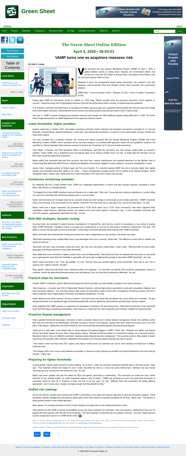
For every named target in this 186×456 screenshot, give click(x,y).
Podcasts (99, 447)
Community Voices (131, 447)
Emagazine (36, 447)
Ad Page (70, 31)
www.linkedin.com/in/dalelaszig (89, 423)
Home (4, 31)
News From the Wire (60, 447)
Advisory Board (163, 447)
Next (47, 434)
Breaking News (77, 447)
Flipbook (46, 447)
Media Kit (104, 31)
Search (179, 31)
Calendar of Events (113, 447)
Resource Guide (56, 31)
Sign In (179, 26)
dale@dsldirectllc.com (57, 423)
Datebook (26, 31)
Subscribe (7, 26)
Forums (14, 31)
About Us (116, 31)
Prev (37, 434)
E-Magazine (40, 31)
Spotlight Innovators (87, 31)
